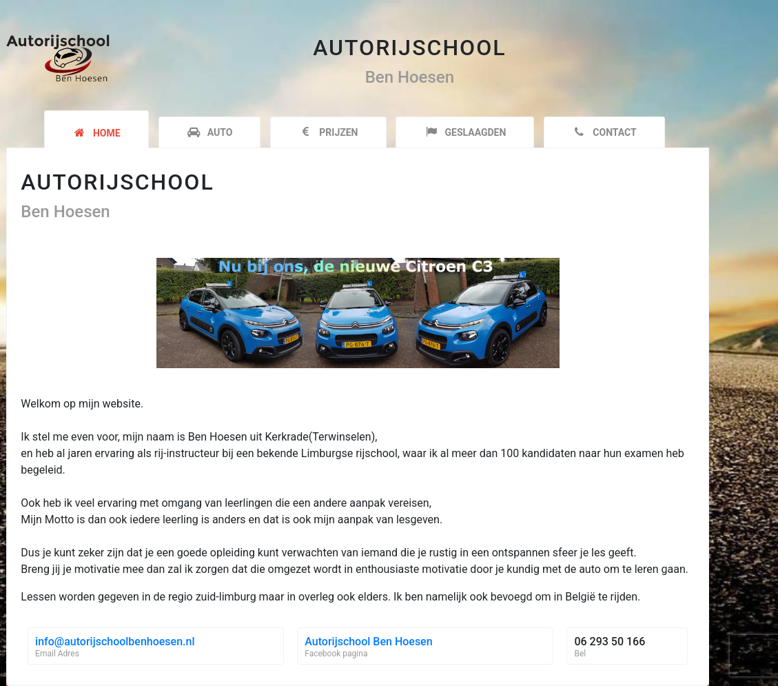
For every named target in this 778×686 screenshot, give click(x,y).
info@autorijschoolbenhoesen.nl (114, 641)
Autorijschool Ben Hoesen (368, 641)
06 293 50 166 (609, 641)
